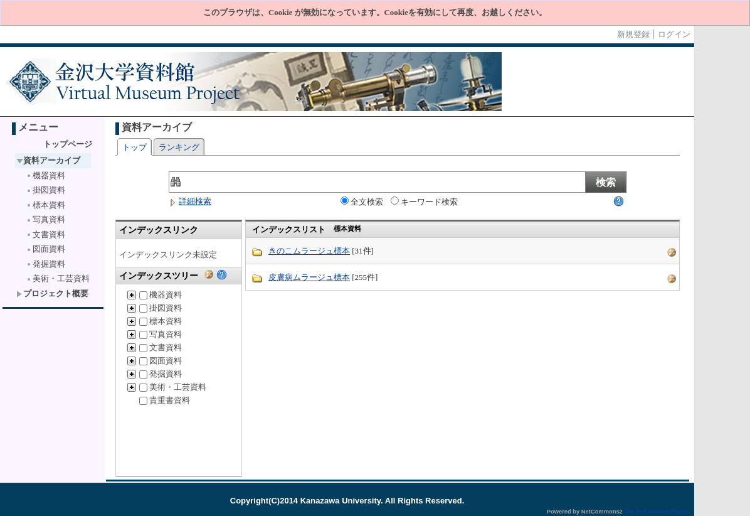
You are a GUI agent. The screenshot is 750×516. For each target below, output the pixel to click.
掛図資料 (45, 190)
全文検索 (362, 201)
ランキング (179, 147)
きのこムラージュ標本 (309, 250)
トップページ (67, 144)
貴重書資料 (164, 400)
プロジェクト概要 (52, 293)
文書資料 (45, 234)
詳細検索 (190, 201)
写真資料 (45, 219)
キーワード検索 (424, 201)
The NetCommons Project (656, 511)
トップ (134, 147)
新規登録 (633, 34)
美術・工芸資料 (58, 278)
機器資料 (45, 175)
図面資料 (45, 249)
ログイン (674, 34)
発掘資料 (45, 264)
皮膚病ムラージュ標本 (309, 277)
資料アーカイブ (48, 160)
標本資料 (45, 205)
